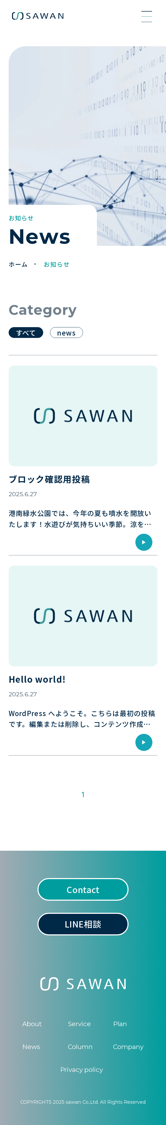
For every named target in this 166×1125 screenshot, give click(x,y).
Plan (120, 1024)
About (32, 1024)
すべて (26, 332)
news (66, 332)
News (31, 1047)
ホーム (19, 264)
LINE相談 (83, 924)
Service (79, 1024)
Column (80, 1047)
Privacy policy (81, 1069)
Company (128, 1047)
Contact (83, 889)
